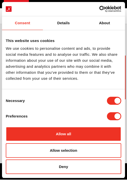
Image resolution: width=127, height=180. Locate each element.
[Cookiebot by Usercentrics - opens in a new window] (99, 9)
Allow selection (63, 150)
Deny (63, 166)
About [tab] (104, 23)
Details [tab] (63, 23)
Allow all (63, 134)
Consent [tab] (22, 23)
